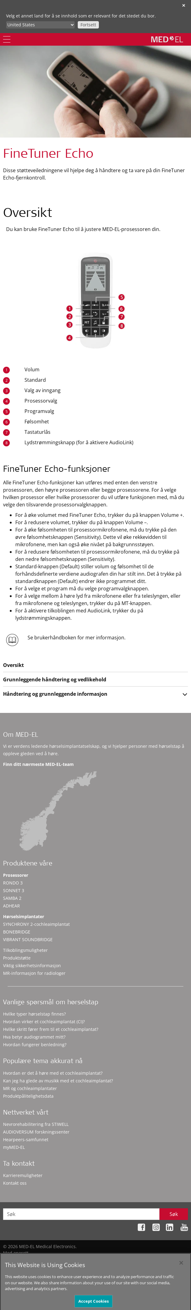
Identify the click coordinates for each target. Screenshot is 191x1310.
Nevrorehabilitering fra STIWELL (36, 1124)
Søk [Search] (174, 1214)
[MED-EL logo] (167, 39)
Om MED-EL (20, 735)
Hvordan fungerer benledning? (34, 1044)
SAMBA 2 (12, 898)
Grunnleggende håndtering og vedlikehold (54, 679)
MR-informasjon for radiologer (34, 973)
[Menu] (6, 39)
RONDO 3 (13, 883)
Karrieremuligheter (23, 1175)
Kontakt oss (15, 1183)
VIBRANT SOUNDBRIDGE (28, 939)
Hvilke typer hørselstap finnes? (34, 1014)
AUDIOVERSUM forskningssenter (36, 1132)
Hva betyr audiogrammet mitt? (34, 1037)
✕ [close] (183, 5)
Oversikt (13, 665)
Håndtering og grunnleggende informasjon (55, 694)
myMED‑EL (14, 1147)
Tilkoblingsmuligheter (25, 950)
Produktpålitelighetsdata (28, 1096)
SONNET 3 (13, 890)
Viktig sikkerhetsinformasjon (32, 965)
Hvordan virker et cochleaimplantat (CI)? (44, 1021)
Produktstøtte (17, 958)
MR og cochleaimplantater (30, 1088)
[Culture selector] (40, 24)
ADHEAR (11, 906)
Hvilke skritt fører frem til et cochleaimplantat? (50, 1029)
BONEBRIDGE (16, 932)
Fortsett (88, 25)
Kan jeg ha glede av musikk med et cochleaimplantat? (58, 1081)
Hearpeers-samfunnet (25, 1139)
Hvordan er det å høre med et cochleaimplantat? (53, 1073)
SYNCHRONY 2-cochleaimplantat (36, 924)
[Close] (181, 1270)
